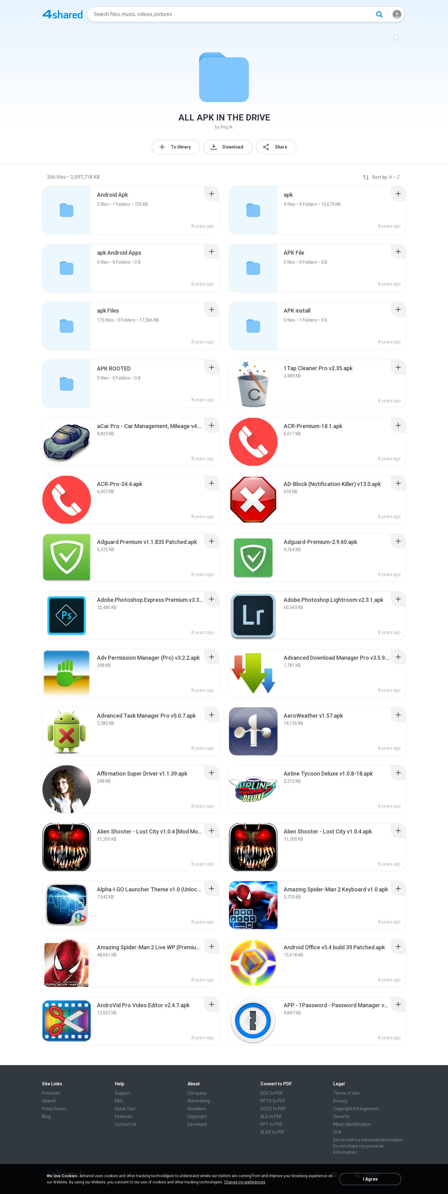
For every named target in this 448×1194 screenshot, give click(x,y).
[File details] (253, 384)
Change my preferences (244, 1182)
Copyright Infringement (356, 1108)
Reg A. (227, 127)
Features (123, 1116)
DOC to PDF (271, 1093)
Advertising (199, 1100)
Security (341, 1116)
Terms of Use (346, 1093)
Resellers (197, 1108)
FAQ (119, 1100)
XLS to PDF (271, 1116)
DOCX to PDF (273, 1108)
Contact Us (125, 1124)
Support (123, 1093)
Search (49, 1100)
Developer (198, 1124)
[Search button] (379, 14)
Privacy (340, 1100)
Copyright (197, 1116)
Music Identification (352, 1124)
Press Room (54, 1108)
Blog (46, 1116)
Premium (51, 1093)
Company (197, 1093)
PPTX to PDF (272, 1100)
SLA (337, 1132)
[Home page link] (62, 14)
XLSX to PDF (272, 1132)
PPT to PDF (271, 1124)
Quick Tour (125, 1108)
